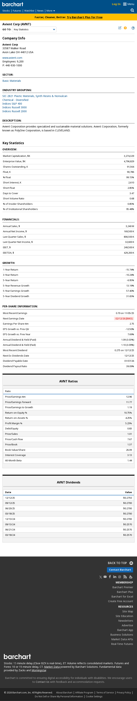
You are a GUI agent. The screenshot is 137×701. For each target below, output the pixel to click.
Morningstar (39, 670)
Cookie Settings (94, 696)
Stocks (6, 10)
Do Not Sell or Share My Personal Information (59, 696)
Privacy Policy (124, 692)
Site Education (124, 616)
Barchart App (125, 630)
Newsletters (125, 620)
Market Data (52, 666)
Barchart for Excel (122, 596)
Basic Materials (11, 80)
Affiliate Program (84, 692)
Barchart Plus (125, 592)
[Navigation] (34, 30)
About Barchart (64, 692)
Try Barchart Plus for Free (85, 17)
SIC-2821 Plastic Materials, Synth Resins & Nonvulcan (34, 96)
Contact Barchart (120, 569)
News (40, 10)
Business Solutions (121, 634)
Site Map (127, 611)
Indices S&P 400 (12, 103)
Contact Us (42, 682)
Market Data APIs (122, 639)
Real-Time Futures (122, 644)
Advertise (127, 625)
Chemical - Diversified (15, 100)
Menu (130, 4)
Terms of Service (105, 692)
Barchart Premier (122, 587)
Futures (17, 10)
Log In (116, 4)
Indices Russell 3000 (14, 107)
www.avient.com (12, 57)
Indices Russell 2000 (14, 111)
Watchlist (29, 10)
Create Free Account (120, 601)
